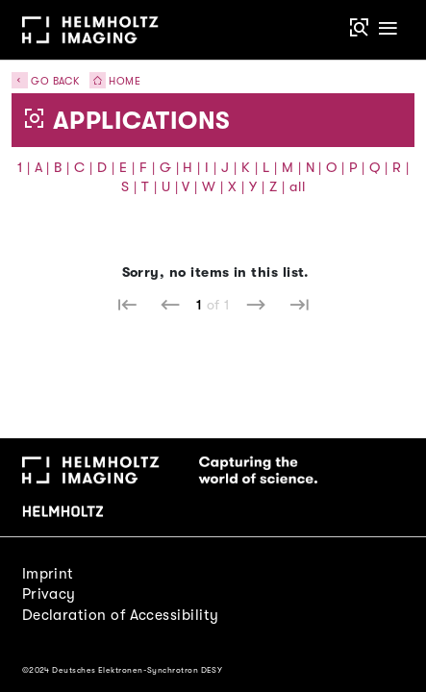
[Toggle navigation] (387, 29)
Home (111, 81)
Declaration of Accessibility (120, 615)
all (297, 187)
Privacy (49, 594)
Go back (46, 81)
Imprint (48, 573)
